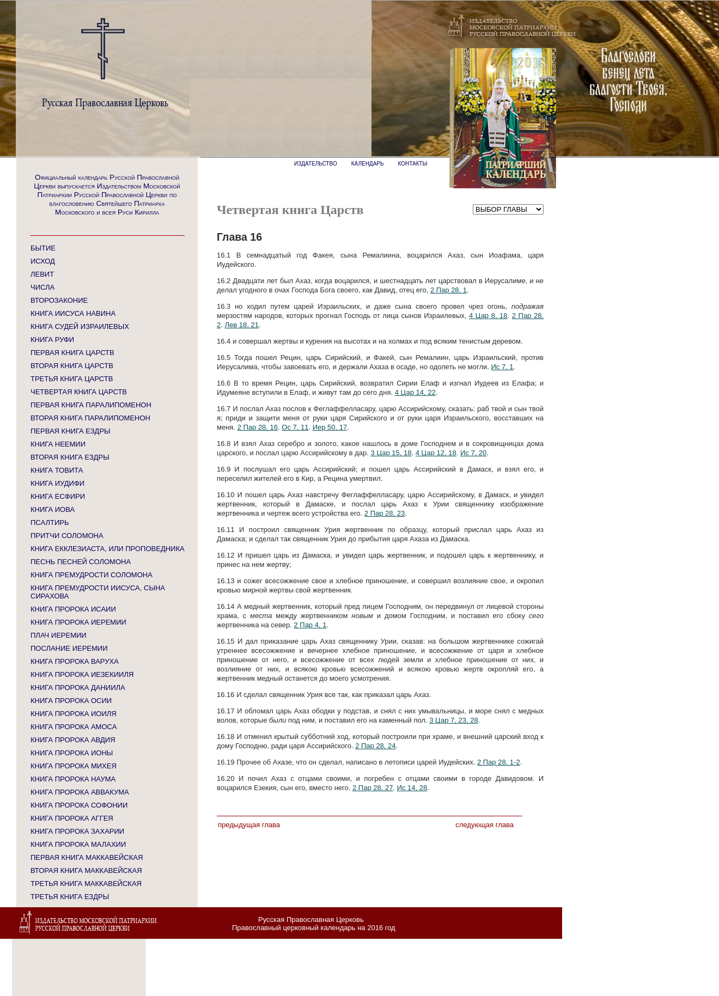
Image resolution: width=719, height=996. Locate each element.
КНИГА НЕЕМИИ (58, 444)
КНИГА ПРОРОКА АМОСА (74, 727)
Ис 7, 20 (473, 453)
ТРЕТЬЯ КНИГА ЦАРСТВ (72, 379)
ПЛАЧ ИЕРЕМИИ (59, 635)
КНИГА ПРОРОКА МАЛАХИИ (78, 844)
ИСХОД (43, 261)
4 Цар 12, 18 (436, 453)
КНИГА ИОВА (53, 509)
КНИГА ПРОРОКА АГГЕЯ (72, 818)
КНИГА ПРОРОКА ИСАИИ (73, 609)
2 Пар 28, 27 (372, 788)
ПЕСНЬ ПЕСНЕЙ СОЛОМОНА (81, 562)
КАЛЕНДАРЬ (367, 164)
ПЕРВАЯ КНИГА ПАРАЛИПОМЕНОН (91, 405)
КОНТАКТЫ (413, 164)
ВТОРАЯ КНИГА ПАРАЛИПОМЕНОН (90, 418)
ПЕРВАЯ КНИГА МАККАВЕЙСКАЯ (87, 857)
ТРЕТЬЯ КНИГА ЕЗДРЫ (70, 897)
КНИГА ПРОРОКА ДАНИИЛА (78, 687)
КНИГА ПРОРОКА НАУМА (73, 779)
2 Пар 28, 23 (384, 513)
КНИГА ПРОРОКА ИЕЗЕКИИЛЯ (82, 674)
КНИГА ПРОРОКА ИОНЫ (72, 753)
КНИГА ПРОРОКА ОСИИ (71, 700)
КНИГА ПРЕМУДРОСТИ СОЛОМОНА (92, 575)
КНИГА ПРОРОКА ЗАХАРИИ (77, 831)
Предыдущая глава (249, 825)
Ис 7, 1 (502, 367)
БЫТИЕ (43, 248)
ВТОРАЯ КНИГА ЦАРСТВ (72, 366)
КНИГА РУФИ (52, 339)
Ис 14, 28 (412, 788)
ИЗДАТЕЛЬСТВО (315, 164)
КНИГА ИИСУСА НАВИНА (73, 313)
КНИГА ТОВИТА (57, 470)
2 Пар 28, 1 (448, 290)
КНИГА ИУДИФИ (57, 483)
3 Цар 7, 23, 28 (453, 720)
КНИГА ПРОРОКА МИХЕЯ (74, 766)
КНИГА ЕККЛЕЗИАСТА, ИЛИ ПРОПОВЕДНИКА (108, 549)
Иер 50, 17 (330, 427)
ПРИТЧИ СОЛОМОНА (67, 535)
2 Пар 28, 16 (257, 427)
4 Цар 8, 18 (488, 315)
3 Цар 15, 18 (391, 453)
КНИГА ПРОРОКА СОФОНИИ (79, 805)
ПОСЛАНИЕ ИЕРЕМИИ (69, 648)
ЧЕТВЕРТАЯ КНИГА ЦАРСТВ (79, 392)
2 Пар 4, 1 (310, 625)
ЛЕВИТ (42, 274)
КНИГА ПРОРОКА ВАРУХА (75, 661)
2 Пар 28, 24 (375, 746)
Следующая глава (484, 825)
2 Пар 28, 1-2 (498, 762)
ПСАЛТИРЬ (50, 522)
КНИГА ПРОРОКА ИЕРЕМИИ (78, 622)
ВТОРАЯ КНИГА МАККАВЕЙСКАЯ (86, 870)
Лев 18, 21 (241, 325)
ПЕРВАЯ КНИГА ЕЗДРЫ (71, 431)
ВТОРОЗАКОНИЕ (59, 300)
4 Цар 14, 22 (415, 392)
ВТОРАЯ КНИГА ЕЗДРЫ (70, 457)
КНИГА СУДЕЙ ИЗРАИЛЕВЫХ (80, 326)
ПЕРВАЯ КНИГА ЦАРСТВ (72, 353)
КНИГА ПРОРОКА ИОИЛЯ (74, 714)
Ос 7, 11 (295, 427)
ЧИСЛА (42, 287)
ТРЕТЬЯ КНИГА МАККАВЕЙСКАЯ (86, 883)
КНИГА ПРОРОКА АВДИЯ (73, 740)
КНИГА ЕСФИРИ (58, 496)
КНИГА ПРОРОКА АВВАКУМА (80, 792)
